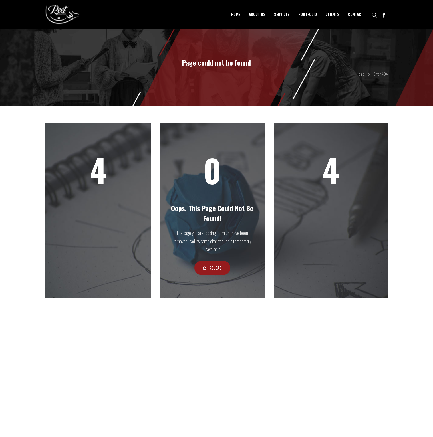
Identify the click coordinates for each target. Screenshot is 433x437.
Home (360, 74)
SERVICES (282, 14)
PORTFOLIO (307, 14)
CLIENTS (332, 14)
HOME (235, 14)
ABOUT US (257, 14)
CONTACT (355, 14)
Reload (212, 268)
